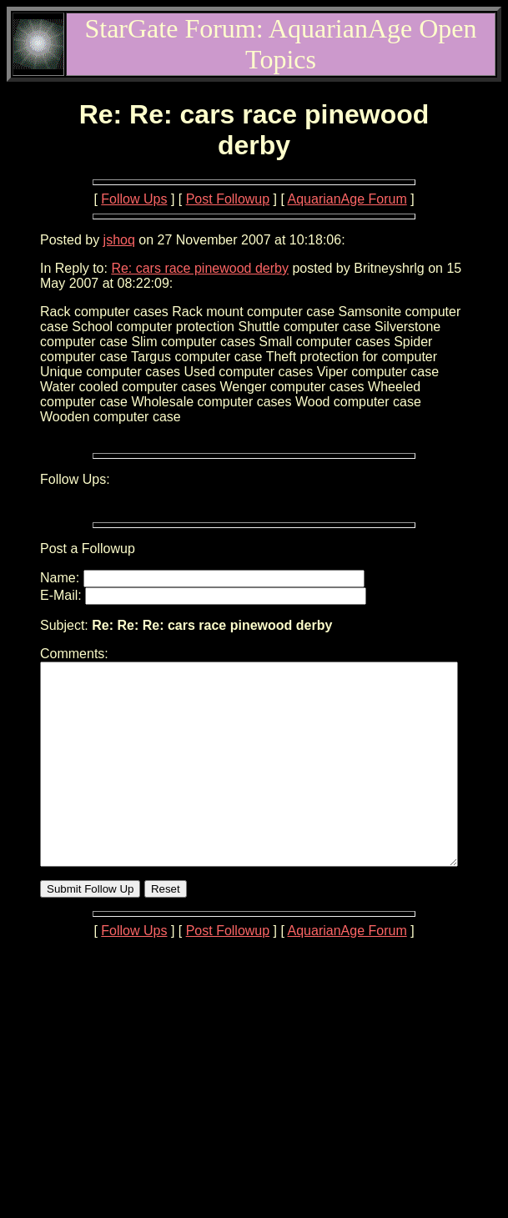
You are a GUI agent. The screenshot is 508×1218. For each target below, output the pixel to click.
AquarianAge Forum (347, 199)
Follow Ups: (75, 479)
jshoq (119, 240)
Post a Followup (87, 548)
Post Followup (228, 199)
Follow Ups (134, 199)
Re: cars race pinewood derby (200, 268)
